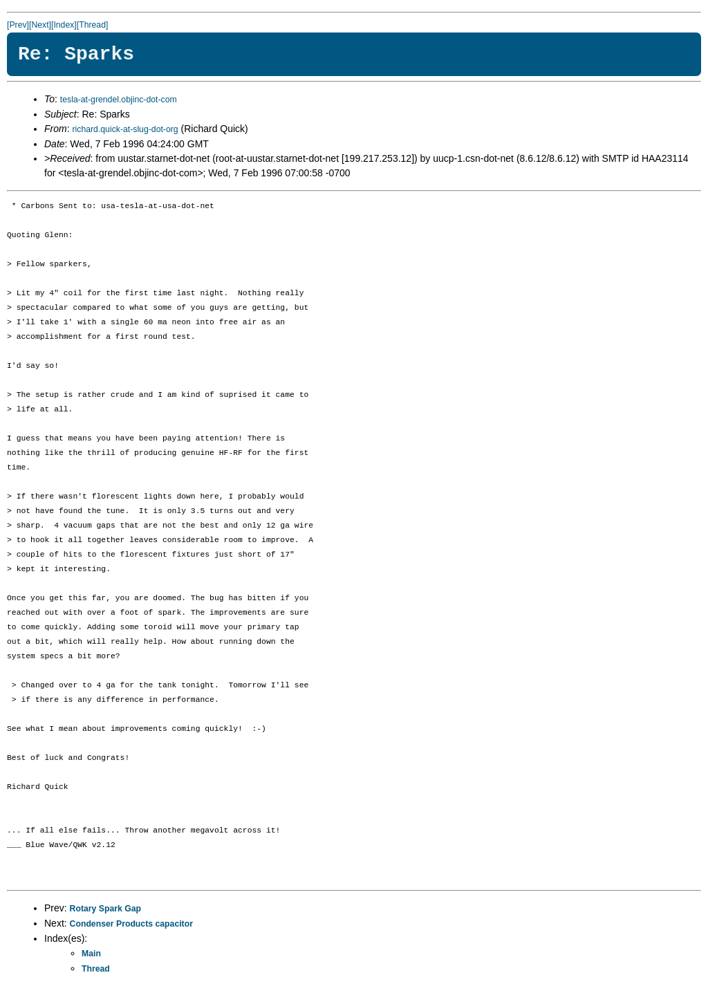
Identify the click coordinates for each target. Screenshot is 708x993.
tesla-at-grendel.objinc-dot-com (118, 99)
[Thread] (93, 25)
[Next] (40, 25)
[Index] (64, 25)
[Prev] (18, 25)
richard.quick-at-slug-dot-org (125, 129)
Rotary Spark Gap (105, 908)
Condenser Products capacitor (131, 924)
